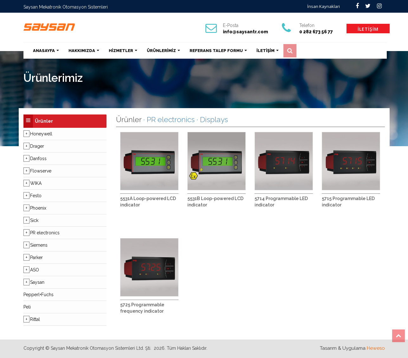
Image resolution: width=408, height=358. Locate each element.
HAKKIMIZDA (83, 50)
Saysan (37, 282)
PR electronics (45, 232)
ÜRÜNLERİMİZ (163, 50)
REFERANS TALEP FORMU (218, 50)
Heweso (376, 348)
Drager (37, 146)
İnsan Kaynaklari (323, 6)
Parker (36, 257)
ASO (34, 269)
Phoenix (38, 208)
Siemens (39, 245)
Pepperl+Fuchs (38, 294)
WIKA (36, 183)
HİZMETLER (123, 50)
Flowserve (40, 170)
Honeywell (41, 133)
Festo (36, 195)
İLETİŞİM (368, 29)
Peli (27, 306)
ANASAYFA (46, 50)
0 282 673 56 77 (316, 31)
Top (398, 335)
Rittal (35, 319)
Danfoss (38, 158)
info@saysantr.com (245, 31)
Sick (34, 220)
